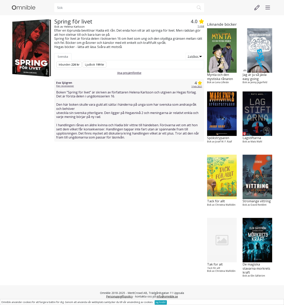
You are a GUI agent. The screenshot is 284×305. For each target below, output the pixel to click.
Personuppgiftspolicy (119, 296)
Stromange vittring (257, 201)
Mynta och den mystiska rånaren (220, 77)
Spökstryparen (218, 138)
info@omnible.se (167, 296)
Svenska (63, 56)
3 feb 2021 (197, 86)
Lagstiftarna (252, 138)
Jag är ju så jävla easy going (254, 77)
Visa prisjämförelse (129, 73)
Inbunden (69, 64)
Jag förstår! (161, 302)
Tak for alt (215, 264)
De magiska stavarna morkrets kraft (256, 268)
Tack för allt (216, 201)
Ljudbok (94, 64)
